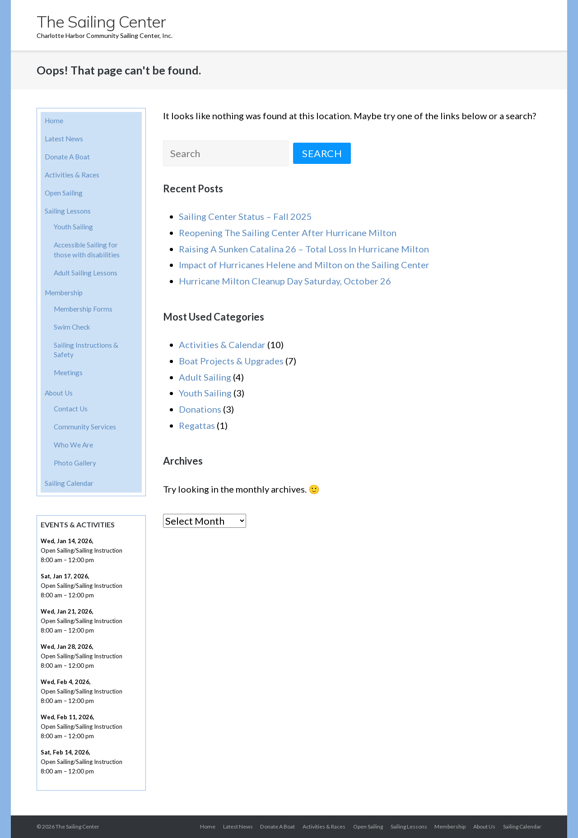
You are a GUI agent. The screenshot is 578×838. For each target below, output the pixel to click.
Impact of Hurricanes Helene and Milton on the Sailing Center (304, 264)
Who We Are (73, 445)
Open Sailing (64, 193)
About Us (59, 393)
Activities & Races (72, 175)
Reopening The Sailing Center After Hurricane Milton (287, 232)
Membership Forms (83, 309)
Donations (200, 409)
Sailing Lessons (68, 211)
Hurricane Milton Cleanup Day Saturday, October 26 (285, 280)
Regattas (197, 425)
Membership (64, 293)
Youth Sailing (205, 392)
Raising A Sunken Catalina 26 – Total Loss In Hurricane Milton (304, 248)
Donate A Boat (67, 157)
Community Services (85, 427)
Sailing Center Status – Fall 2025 (245, 216)
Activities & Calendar (222, 344)
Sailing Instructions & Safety (86, 350)
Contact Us (71, 409)
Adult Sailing (205, 377)
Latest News (64, 139)
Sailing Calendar (69, 483)
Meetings (68, 372)
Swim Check (72, 327)
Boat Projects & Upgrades (231, 360)
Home (54, 120)
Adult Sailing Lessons (85, 273)
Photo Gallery (75, 463)
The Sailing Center (77, 826)
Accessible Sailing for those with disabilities (87, 250)
